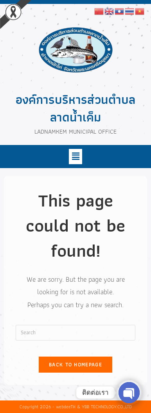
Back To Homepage (75, 364)
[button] (75, 156)
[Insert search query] (76, 333)
